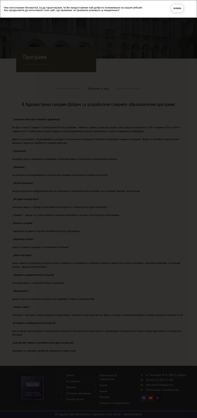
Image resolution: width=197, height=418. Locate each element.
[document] (98, 209)
